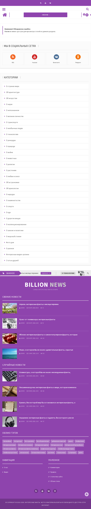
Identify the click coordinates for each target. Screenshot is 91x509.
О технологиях (12, 134)
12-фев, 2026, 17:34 (32, 406)
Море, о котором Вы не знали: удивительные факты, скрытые (46, 350)
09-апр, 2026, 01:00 (32, 323)
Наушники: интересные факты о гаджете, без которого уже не (46, 418)
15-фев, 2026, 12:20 (32, 421)
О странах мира (12, 86)
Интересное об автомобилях (74, 445)
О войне (9, 152)
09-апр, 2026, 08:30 (32, 308)
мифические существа (48, 449)
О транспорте (12, 122)
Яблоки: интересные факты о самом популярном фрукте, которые (48, 334)
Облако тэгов (55, 481)
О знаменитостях (13, 200)
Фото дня (10, 242)
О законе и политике (14, 230)
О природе (10, 146)
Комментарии (55, 467)
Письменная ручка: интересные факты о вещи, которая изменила (47, 387)
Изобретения (80, 441)
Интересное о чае (56, 445)
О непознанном (12, 110)
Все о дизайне (29, 441)
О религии (10, 164)
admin (22, 308)
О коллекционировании (16, 224)
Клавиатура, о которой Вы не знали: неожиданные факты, (45, 372)
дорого (70, 441)
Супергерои (72, 452)
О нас (6, 467)
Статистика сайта (56, 477)
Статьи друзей (12, 260)
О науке (9, 104)
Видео (6, 472)
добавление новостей (58, 441)
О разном (10, 248)
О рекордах (11, 140)
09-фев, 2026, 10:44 (32, 391)
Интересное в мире (9, 445)
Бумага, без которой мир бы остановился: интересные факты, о (47, 402)
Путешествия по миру (38, 452)
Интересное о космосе (25, 445)
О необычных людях (14, 128)
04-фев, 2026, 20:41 (32, 376)
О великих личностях (14, 116)
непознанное (24, 452)
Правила (53, 472)
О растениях (11, 170)
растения (51, 452)
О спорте (10, 206)
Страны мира (61, 452)
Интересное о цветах (41, 445)
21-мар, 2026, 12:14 (33, 353)
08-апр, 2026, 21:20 (32, 338)
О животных (11, 158)
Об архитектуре (13, 92)
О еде (8, 212)
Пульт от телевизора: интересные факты (37, 319)
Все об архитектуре (43, 441)
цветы (80, 452)
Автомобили (7, 441)
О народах (10, 194)
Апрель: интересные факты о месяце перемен (39, 304)
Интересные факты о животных (28, 449)
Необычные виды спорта (66, 449)
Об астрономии (12, 182)
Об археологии (12, 188)
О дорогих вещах (13, 218)
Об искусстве (11, 98)
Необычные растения (10, 452)
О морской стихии (13, 236)
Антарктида (18, 441)
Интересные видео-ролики (17, 254)
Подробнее (46, 273)
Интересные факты (10, 449)
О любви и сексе (13, 176)
